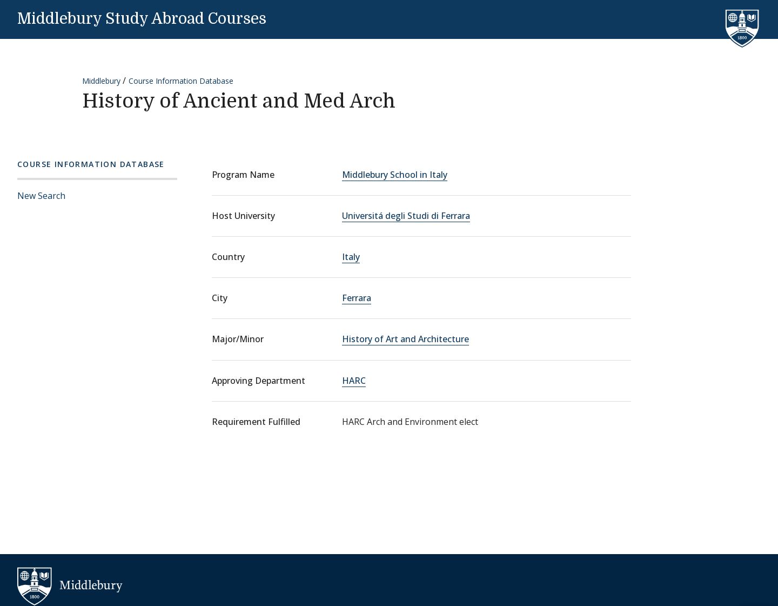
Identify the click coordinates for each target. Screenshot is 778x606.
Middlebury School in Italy (394, 175)
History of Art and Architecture (405, 339)
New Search (41, 196)
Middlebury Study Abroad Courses (141, 19)
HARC (354, 381)
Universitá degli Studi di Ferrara (406, 216)
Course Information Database (181, 81)
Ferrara (356, 298)
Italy (351, 257)
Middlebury (101, 81)
